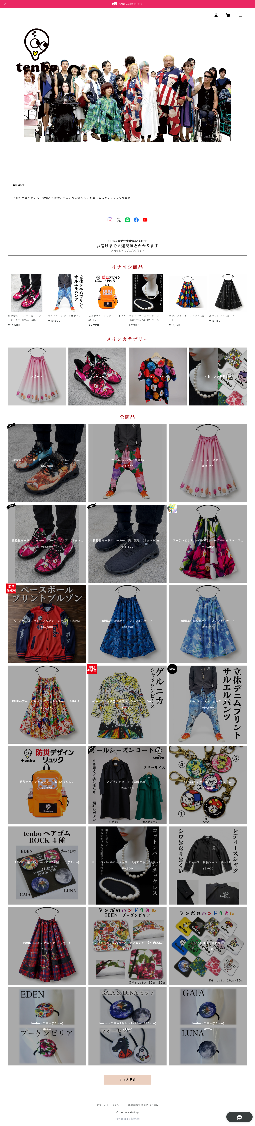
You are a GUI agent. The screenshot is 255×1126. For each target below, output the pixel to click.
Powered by (128, 1118)
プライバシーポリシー (109, 1105)
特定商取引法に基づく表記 (143, 1105)
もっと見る (127, 1080)
